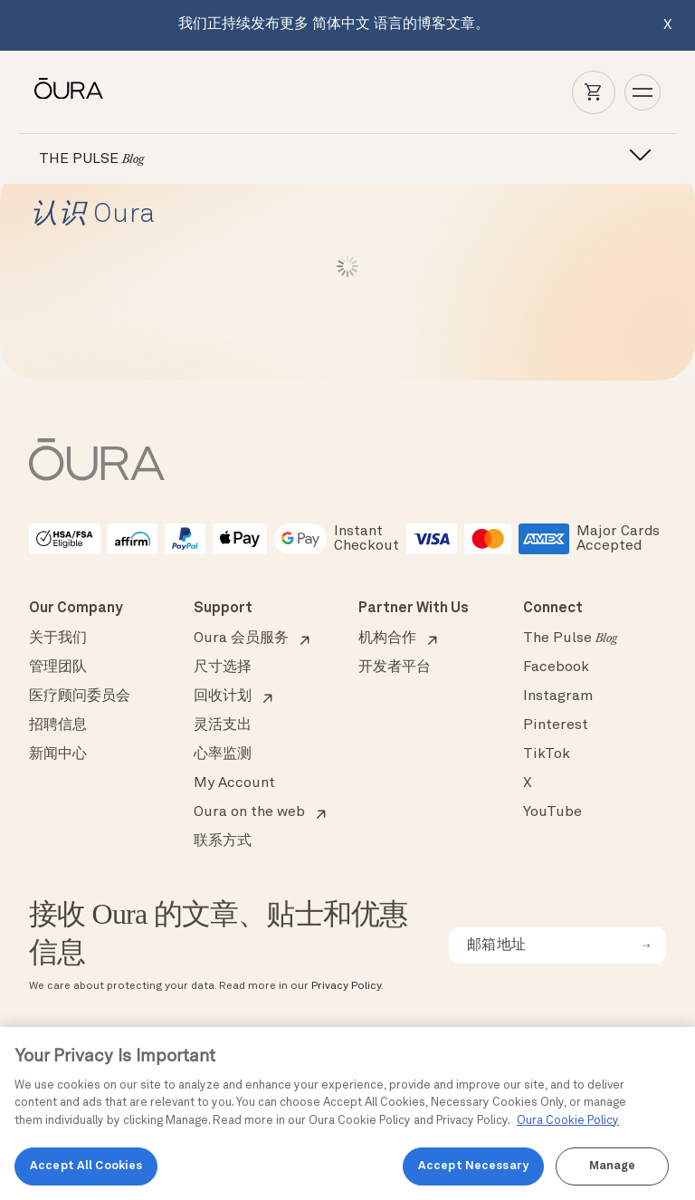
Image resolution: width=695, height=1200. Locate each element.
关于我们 (58, 638)
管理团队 (58, 667)
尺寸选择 (223, 667)
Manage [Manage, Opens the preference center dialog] (612, 1166)
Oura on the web (249, 812)
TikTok (546, 754)
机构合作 (387, 638)
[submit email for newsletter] (646, 945)
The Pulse (570, 638)
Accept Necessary (473, 1166)
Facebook (556, 667)
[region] (347, 1113)
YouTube (552, 812)
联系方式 (223, 841)
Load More (348, 266)
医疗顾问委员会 (79, 696)
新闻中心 (58, 754)
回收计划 (223, 696)
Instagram (558, 696)
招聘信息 (58, 725)
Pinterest (555, 725)
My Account (234, 783)
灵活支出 (223, 725)
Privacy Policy (346, 986)
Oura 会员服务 (241, 638)
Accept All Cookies (86, 1166)
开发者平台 (394, 667)
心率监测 (223, 754)
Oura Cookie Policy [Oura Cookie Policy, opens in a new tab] (568, 1121)
